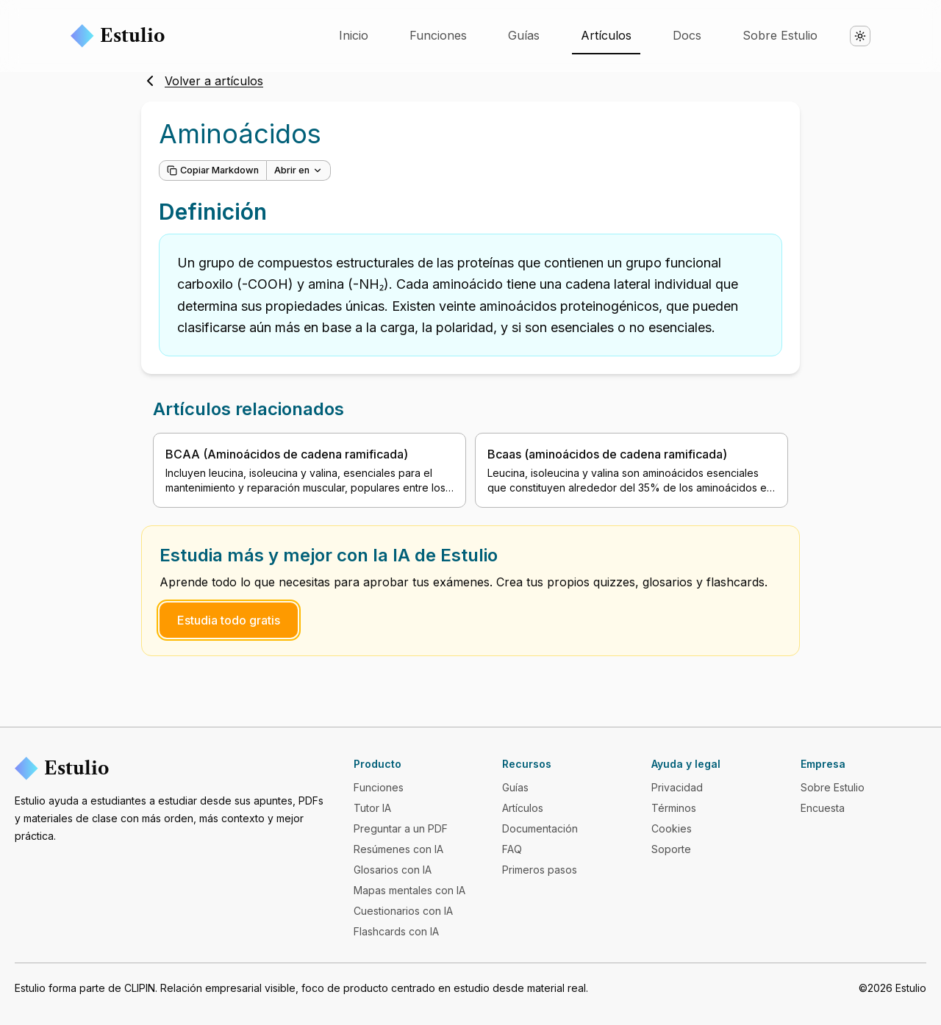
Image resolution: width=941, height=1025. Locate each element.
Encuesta (823, 808)
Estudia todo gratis (228, 620)
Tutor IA (372, 808)
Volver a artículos (202, 81)
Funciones (438, 35)
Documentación (540, 828)
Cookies (671, 828)
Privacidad (677, 787)
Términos (673, 808)
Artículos (606, 35)
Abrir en (298, 170)
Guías (524, 35)
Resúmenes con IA (398, 849)
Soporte (671, 849)
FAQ (512, 849)
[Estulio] (172, 768)
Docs (687, 35)
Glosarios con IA (393, 869)
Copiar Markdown (213, 170)
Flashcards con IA (396, 931)
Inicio (353, 35)
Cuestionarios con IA (403, 910)
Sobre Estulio (780, 35)
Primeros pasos (539, 869)
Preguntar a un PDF (401, 828)
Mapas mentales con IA (409, 890)
